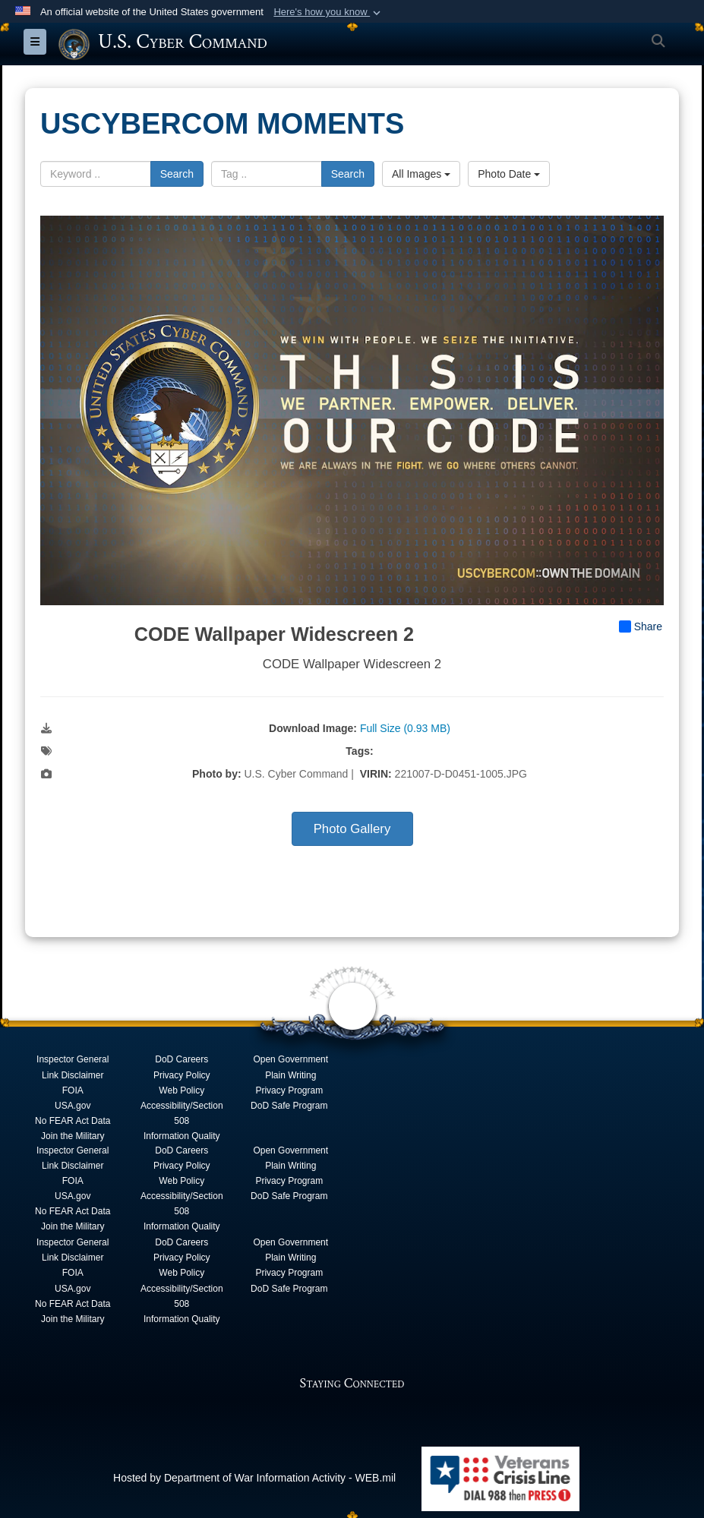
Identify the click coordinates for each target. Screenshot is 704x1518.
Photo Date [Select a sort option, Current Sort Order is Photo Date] (509, 173)
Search (177, 173)
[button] (328, 12)
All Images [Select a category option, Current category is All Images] (421, 173)
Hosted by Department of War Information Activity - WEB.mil (254, 1477)
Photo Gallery (352, 829)
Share (640, 626)
